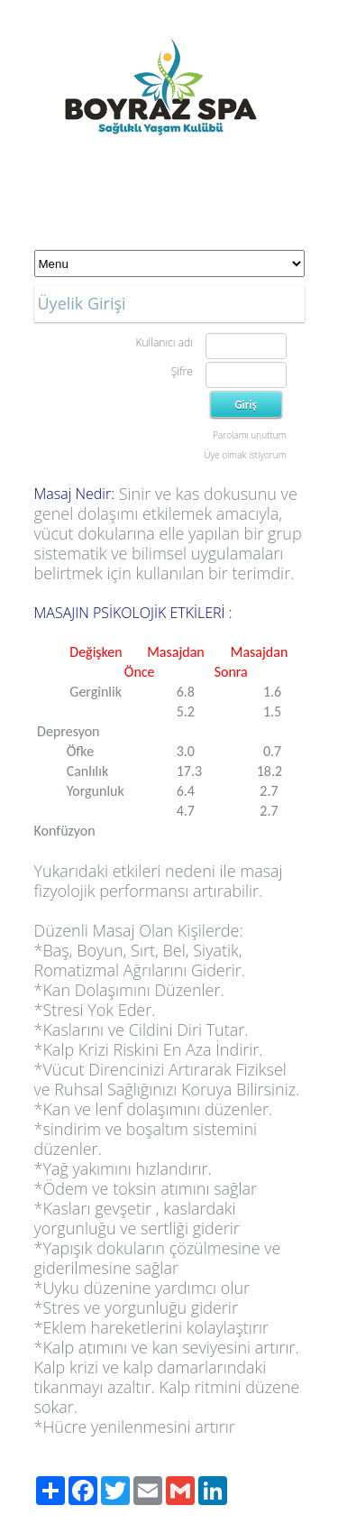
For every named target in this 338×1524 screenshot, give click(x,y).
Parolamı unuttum (249, 435)
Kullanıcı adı (163, 342)
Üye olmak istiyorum (245, 454)
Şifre (182, 371)
